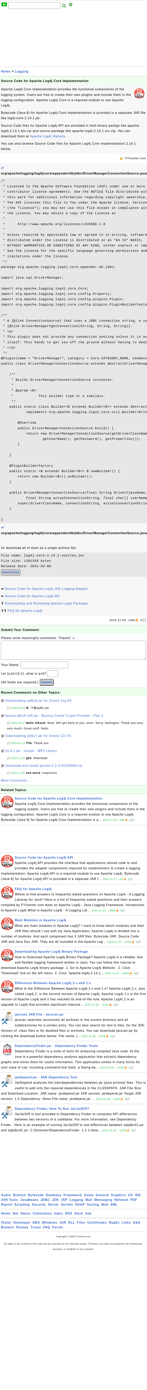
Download (10, 572)
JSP (64, 1203)
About (25, 1217)
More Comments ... (16, 784)
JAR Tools (9, 1203)
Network (121, 1203)
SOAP (80, 1208)
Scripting (22, 1208)
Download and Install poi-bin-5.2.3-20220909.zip (44, 769)
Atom (78, 1217)
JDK (55, 1203)
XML (114, 1208)
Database (53, 1199)
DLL (71, 1226)
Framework (72, 1199)
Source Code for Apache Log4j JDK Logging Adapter (46, 588)
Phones (22, 1231)
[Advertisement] (52, 39)
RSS (68, 1217)
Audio (6, 1199)
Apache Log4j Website (47, 136)
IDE (138, 1199)
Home (5, 71)
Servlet (67, 1208)
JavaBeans (29, 1203)
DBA (36, 1226)
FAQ (46, 1231)
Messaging (103, 1203)
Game (89, 1199)
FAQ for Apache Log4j (24, 610)
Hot (16, 1217)
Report (6, 1208)
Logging (22, 71)
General (102, 1199)
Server (53, 1208)
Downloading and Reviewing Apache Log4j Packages (46, 603)
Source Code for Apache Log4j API (32, 596)
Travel (36, 1231)
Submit (46, 686)
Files (81, 1226)
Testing (93, 1208)
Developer (21, 1226)
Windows (49, 1226)
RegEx (114, 1226)
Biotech (19, 1199)
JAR (62, 1226)
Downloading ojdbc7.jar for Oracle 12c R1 (39, 739)
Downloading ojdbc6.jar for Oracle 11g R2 (39, 704)
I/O (130, 1199)
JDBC (45, 1203)
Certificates (97, 1226)
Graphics (118, 1199)
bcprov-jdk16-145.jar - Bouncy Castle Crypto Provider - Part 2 (54, 719)
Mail (88, 1203)
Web (104, 1208)
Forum (57, 1231)
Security (39, 1208)
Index (58, 1217)
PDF (133, 1203)
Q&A (137, 1226)
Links (126, 1226)
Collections (42, 1217)
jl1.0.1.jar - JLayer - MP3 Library (31, 754)
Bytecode (36, 1199)
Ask (88, 1217)
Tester (6, 1226)
